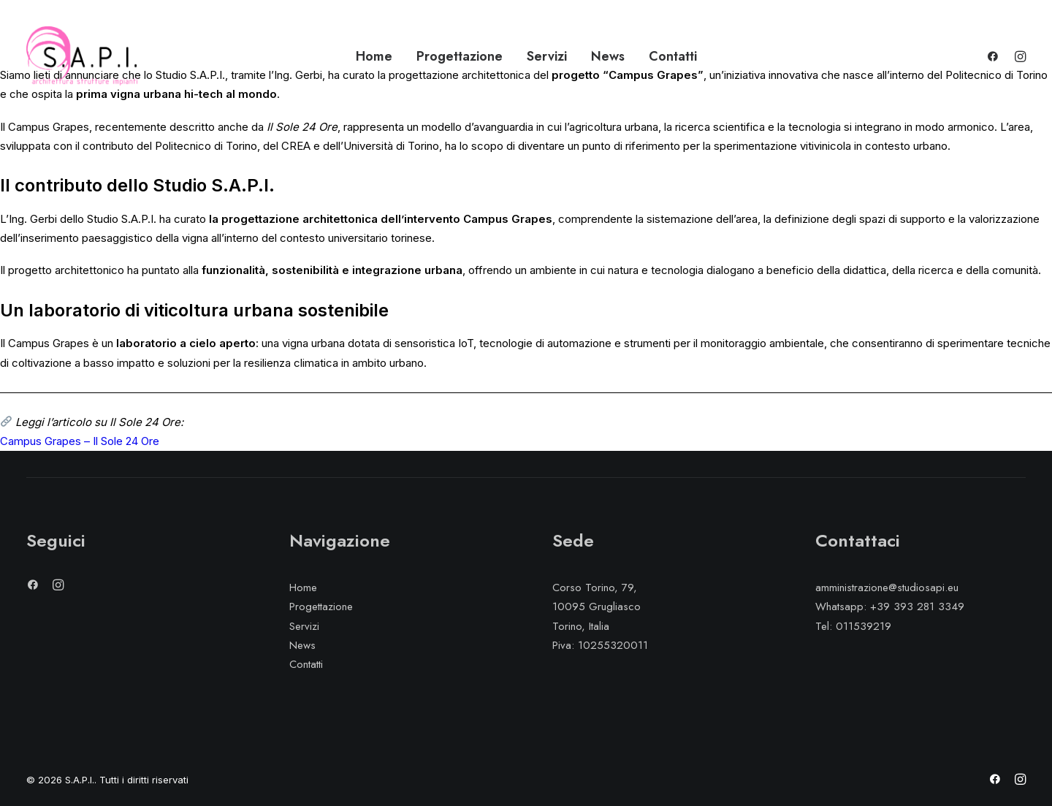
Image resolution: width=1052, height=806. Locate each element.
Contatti (673, 56)
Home (374, 56)
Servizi (547, 56)
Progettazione (459, 56)
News (608, 56)
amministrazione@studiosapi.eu (886, 587)
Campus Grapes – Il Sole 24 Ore (79, 441)
